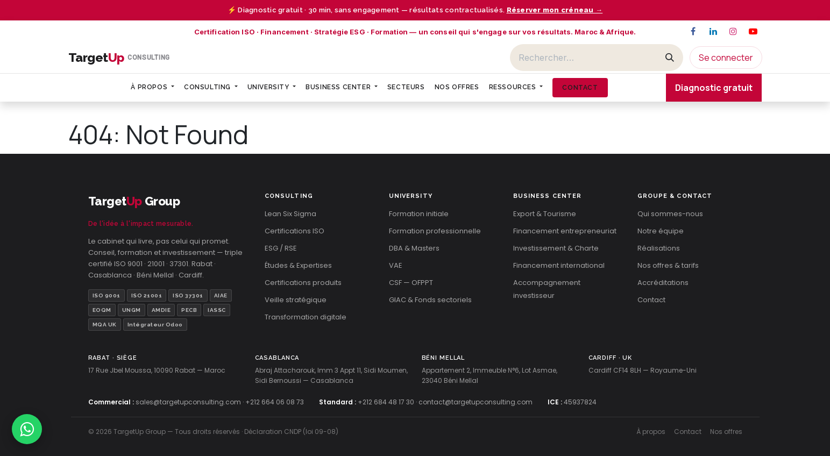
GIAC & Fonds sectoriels (430, 300)
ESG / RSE (281, 248)
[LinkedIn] (713, 31)
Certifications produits (303, 282)
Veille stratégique (296, 300)
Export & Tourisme (544, 214)
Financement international (559, 265)
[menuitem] (152, 87)
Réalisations (658, 248)
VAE (395, 265)
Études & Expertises (298, 265)
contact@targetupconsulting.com (475, 402)
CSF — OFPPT (411, 282)
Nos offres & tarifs (668, 265)
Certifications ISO (294, 231)
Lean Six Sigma (290, 214)
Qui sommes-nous (670, 214)
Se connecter (726, 57)
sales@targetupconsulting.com (188, 402)
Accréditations (663, 282)
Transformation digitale (305, 317)
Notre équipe (660, 231)
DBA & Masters (414, 248)
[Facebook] (693, 31)
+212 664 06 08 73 (274, 402)
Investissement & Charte (556, 248)
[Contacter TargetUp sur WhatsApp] (27, 429)
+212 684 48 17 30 (386, 402)
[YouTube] (753, 31)
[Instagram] (733, 31)
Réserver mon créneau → (555, 10)
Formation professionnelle (435, 231)
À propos (650, 431)
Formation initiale (419, 214)
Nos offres (726, 431)
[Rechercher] (583, 57)
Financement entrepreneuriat (564, 231)
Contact (651, 300)
